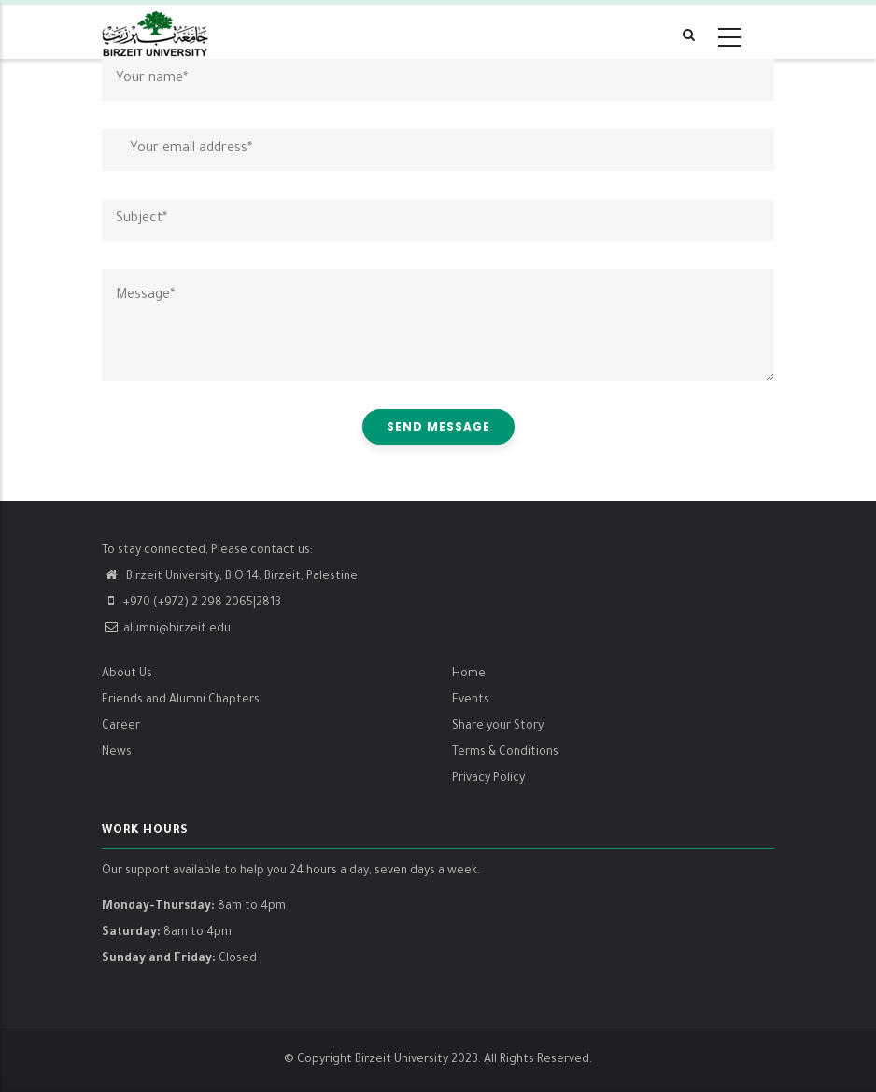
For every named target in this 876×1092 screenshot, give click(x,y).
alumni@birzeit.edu (166, 629)
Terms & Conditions (505, 752)
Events (470, 700)
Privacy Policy (488, 779)
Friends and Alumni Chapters (181, 700)
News (117, 752)
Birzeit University (401, 1060)
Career (121, 726)
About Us (127, 674)
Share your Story (498, 726)
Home (469, 674)
